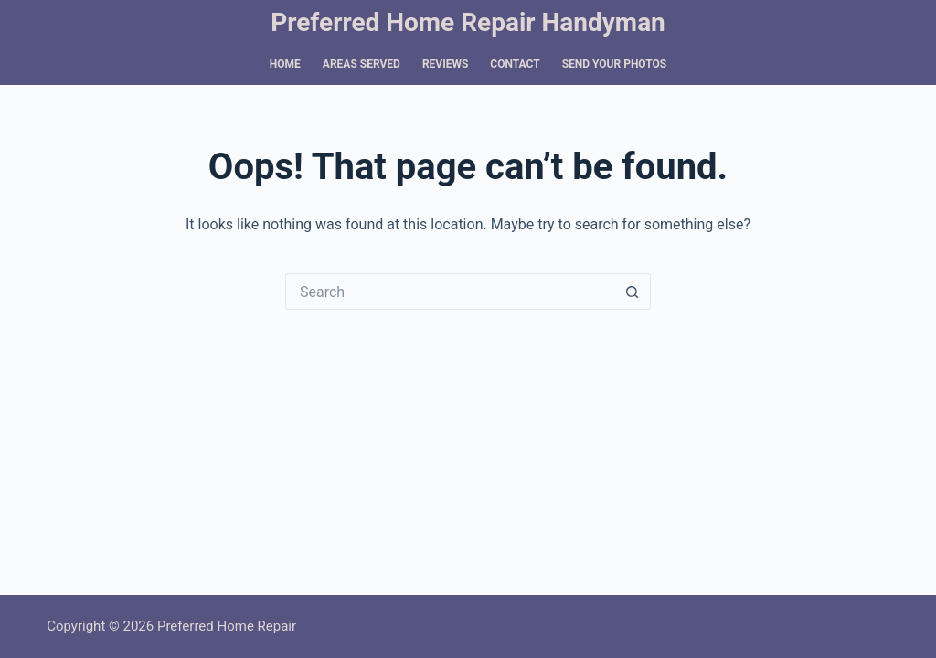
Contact (514, 64)
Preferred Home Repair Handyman (468, 22)
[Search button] (632, 291)
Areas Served (361, 64)
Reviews (445, 64)
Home (285, 64)
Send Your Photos (614, 64)
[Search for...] (449, 291)
